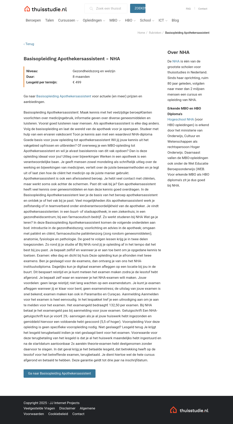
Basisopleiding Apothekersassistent (63, 96)
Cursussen (66, 20)
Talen (49, 20)
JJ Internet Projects (65, 403)
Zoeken (140, 8)
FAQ (188, 8)
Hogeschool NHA (180, 119)
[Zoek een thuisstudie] (110, 8)
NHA (176, 61)
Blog (175, 20)
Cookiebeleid (58, 414)
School (145, 20)
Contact (202, 8)
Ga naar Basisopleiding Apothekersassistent (59, 373)
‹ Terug (29, 44)
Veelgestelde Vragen (39, 408)
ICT (161, 20)
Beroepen (33, 20)
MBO (113, 20)
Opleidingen (92, 20)
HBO (128, 20)
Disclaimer (67, 408)
